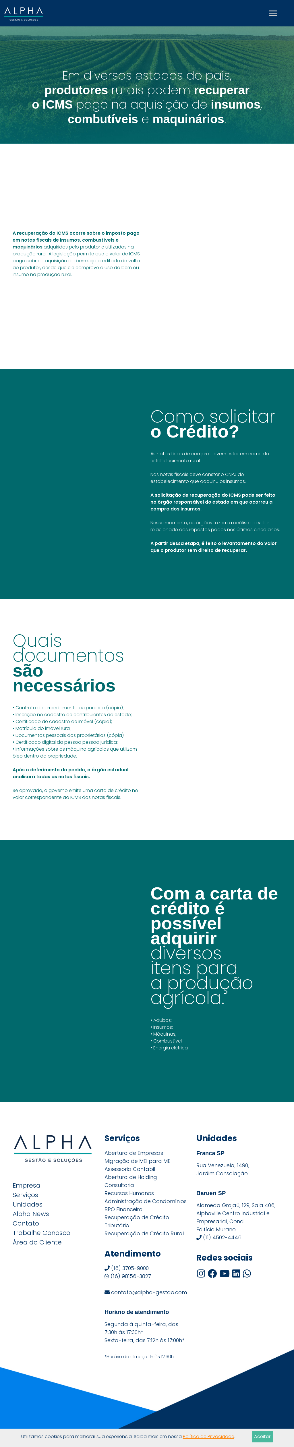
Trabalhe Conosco (41, 1233)
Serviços (25, 1195)
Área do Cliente (37, 1242)
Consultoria (119, 1185)
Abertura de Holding (131, 1177)
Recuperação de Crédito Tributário (137, 1221)
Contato (26, 1223)
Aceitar (262, 1436)
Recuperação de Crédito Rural (144, 1233)
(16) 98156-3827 (128, 1276)
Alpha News (31, 1214)
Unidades (27, 1205)
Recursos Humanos (129, 1193)
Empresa (26, 1186)
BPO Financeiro (123, 1209)
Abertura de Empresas (134, 1153)
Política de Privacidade (208, 1436)
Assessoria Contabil (130, 1169)
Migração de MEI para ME (137, 1161)
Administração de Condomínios (146, 1201)
